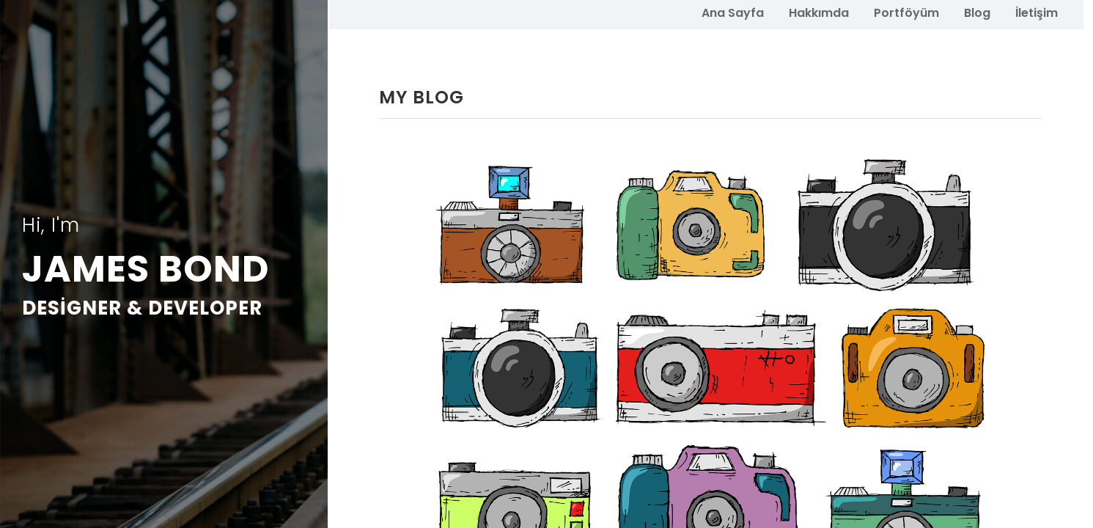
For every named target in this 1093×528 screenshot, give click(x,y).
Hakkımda (819, 12)
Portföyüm (906, 12)
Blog (977, 12)
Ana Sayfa (733, 12)
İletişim (1036, 12)
